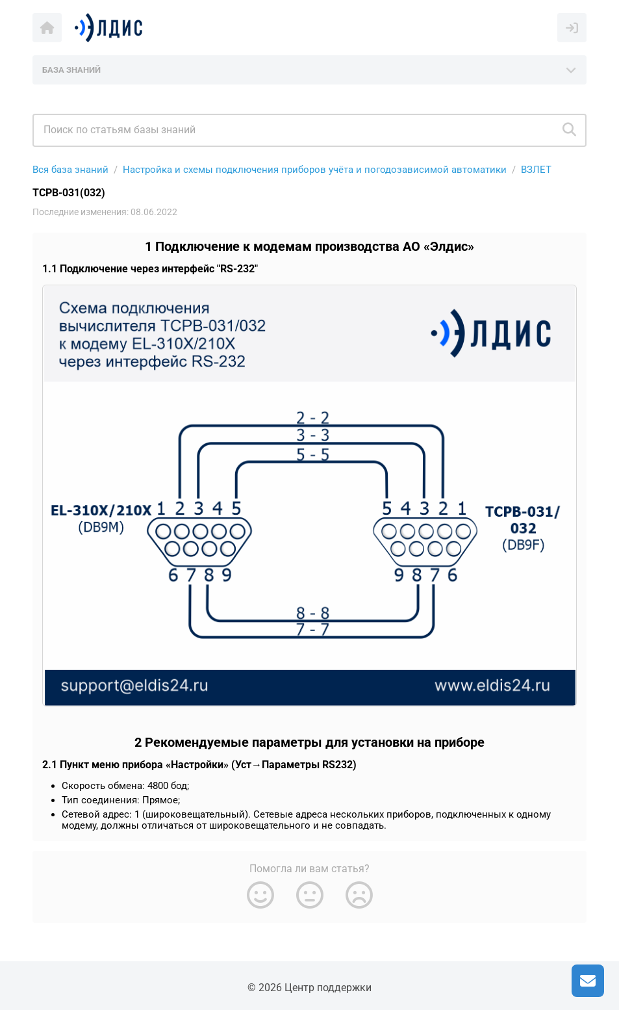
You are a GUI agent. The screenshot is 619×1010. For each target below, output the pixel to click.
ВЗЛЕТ (536, 169)
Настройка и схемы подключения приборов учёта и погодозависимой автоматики (315, 169)
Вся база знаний (70, 169)
